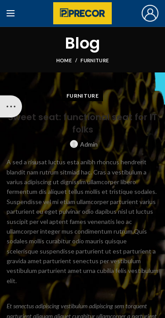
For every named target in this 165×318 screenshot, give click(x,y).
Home (64, 60)
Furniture (95, 60)
